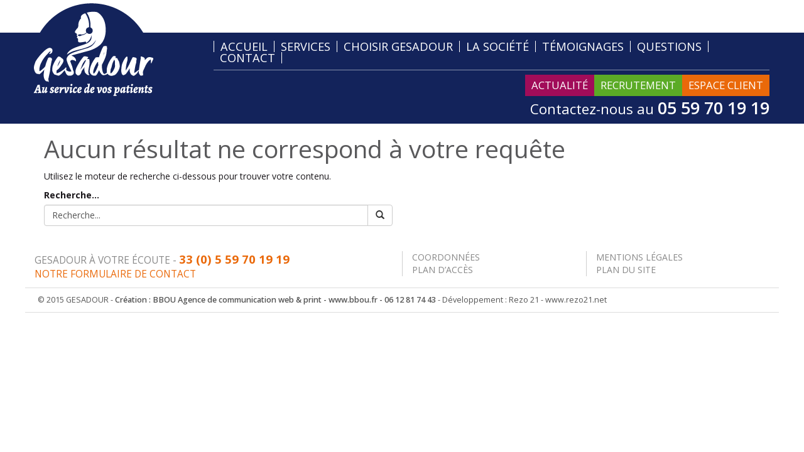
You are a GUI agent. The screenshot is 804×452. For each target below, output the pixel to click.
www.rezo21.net (576, 299)
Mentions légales (639, 257)
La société (497, 46)
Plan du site (626, 270)
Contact (247, 57)
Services (305, 46)
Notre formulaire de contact (115, 274)
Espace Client (725, 85)
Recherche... (71, 195)
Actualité (559, 85)
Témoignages (583, 46)
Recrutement (638, 85)
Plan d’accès (442, 270)
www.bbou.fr (353, 299)
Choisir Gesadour (398, 46)
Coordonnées (446, 257)
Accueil (244, 46)
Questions (669, 46)
